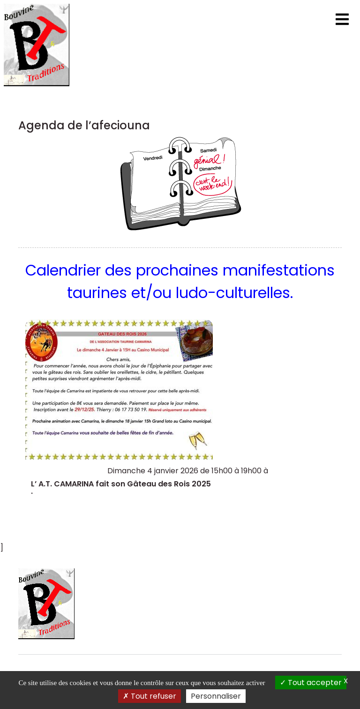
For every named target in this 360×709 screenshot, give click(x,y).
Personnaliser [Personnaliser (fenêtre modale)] (216, 696)
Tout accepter (311, 682)
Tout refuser (149, 696)
